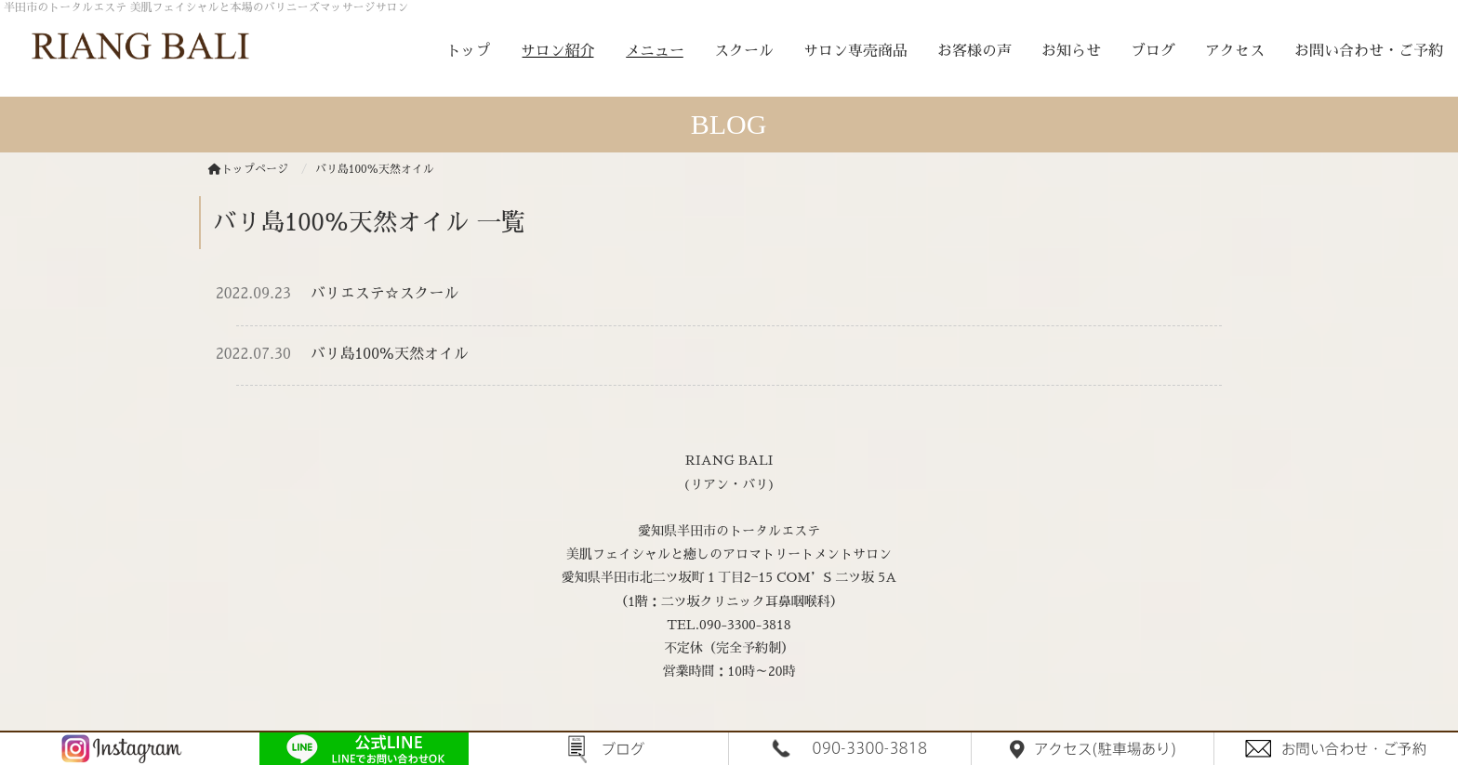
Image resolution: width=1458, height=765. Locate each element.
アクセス (1235, 51)
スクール (744, 51)
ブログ (1153, 51)
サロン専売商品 (855, 51)
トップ (468, 51)
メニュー (654, 51)
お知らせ (1071, 51)
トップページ (248, 169)
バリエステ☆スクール (385, 293)
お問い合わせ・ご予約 (1368, 51)
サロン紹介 (558, 51)
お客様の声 (974, 51)
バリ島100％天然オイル (390, 354)
